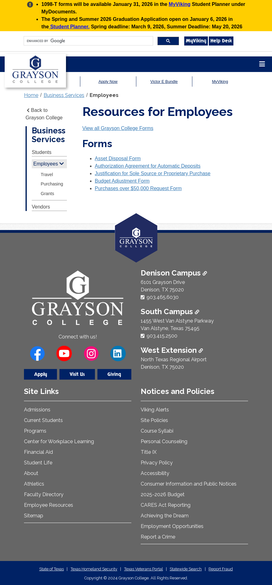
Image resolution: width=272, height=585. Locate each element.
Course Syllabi (157, 431)
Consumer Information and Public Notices (189, 484)
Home (31, 95)
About (31, 473)
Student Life (38, 463)
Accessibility (155, 473)
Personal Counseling (164, 441)
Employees (104, 95)
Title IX (149, 452)
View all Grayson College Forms (117, 128)
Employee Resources (48, 505)
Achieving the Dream (165, 516)
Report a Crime (158, 537)
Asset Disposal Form (118, 158)
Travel (47, 174)
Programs (35, 431)
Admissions (37, 410)
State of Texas (51, 569)
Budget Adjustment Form (122, 181)
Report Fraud (221, 569)
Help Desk (221, 40)
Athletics (34, 484)
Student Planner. (69, 26)
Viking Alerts (155, 410)
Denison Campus (174, 272)
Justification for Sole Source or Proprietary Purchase (153, 173)
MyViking (179, 4)
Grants (47, 193)
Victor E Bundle (164, 81)
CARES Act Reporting (165, 505)
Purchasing (52, 183)
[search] (88, 41)
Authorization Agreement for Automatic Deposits (148, 166)
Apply (40, 374)
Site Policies (154, 420)
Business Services (64, 95)
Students (41, 152)
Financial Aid (38, 452)
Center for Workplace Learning (59, 441)
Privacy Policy (157, 463)
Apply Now (107, 81)
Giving (114, 374)
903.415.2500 (162, 336)
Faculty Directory (43, 494)
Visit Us (77, 374)
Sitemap (33, 516)
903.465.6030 (163, 297)
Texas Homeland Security (94, 569)
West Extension (172, 350)
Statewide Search (186, 569)
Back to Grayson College (44, 114)
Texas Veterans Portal (143, 569)
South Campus (170, 311)
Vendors (41, 206)
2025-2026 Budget (163, 494)
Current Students (43, 420)
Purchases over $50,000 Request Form (138, 188)
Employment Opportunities (172, 526)
